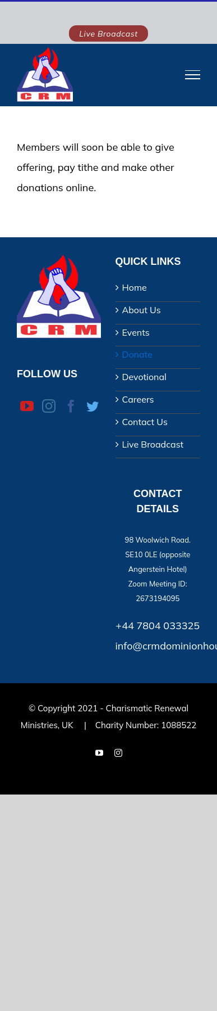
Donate (137, 354)
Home (134, 287)
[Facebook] (70, 406)
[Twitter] (92, 406)
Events (136, 332)
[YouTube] (27, 406)
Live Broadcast (153, 444)
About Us (141, 309)
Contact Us (145, 421)
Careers (138, 399)
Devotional (144, 376)
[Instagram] (49, 406)
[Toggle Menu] (193, 74)
